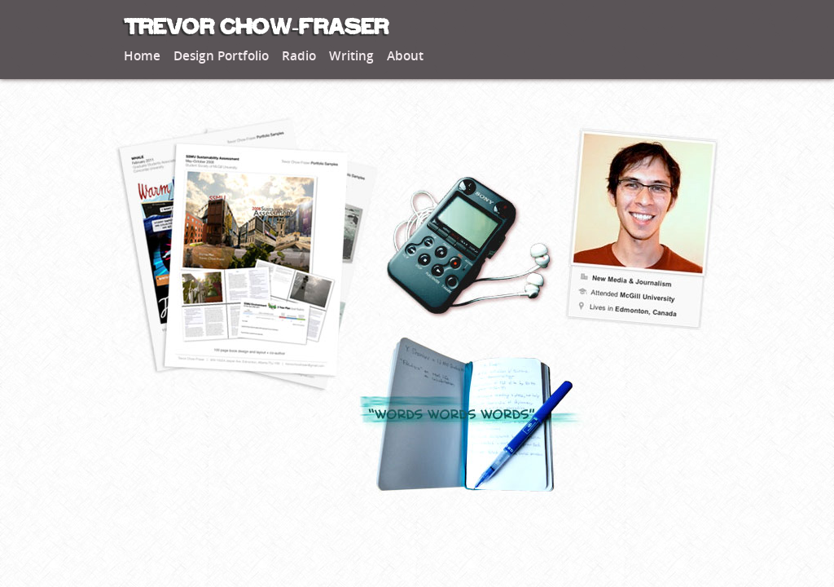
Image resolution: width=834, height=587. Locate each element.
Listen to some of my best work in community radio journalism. (470, 247)
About (405, 56)
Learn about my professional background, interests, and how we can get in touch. (641, 223)
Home (142, 56)
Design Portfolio (221, 56)
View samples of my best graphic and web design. (246, 256)
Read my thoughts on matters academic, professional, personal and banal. (478, 415)
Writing (351, 56)
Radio (299, 56)
